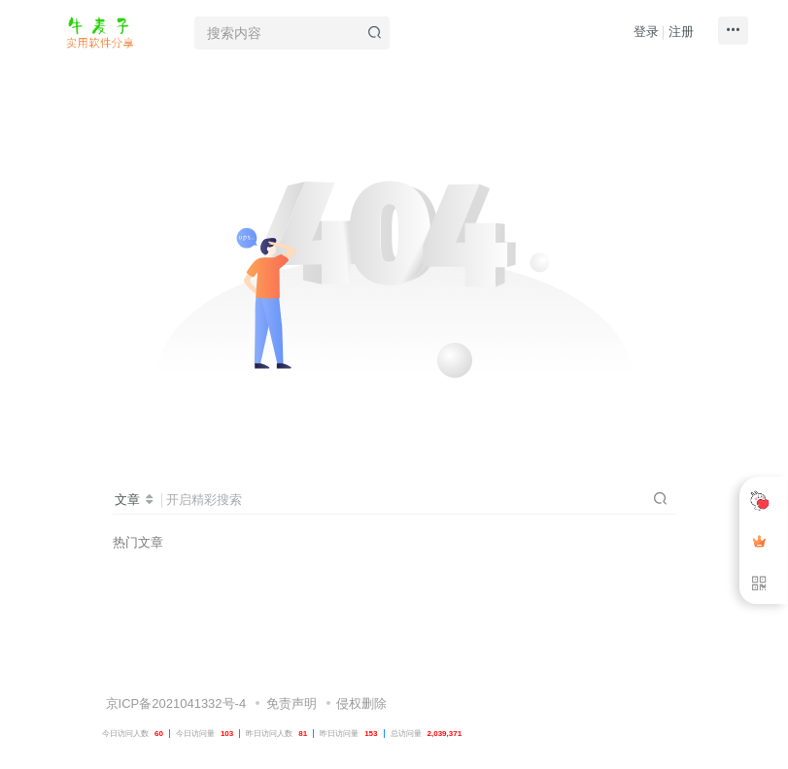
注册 (681, 31)
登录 (646, 31)
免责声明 (291, 661)
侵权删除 (361, 661)
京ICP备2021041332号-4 (174, 661)
